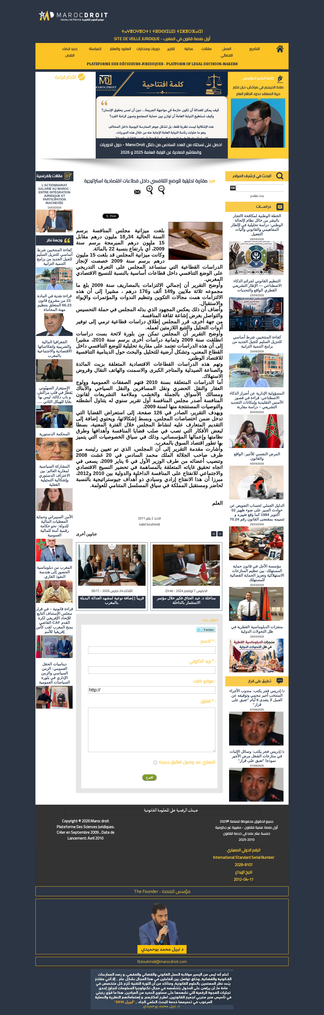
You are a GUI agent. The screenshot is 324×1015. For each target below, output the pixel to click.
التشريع (254, 49)
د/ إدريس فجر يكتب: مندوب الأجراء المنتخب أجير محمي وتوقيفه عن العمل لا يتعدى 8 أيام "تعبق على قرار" (257, 698)
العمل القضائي (226, 52)
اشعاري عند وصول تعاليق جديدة (187, 762)
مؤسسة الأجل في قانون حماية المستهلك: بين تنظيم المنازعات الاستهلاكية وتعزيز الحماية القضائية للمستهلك (257, 573)
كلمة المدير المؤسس (258, 78)
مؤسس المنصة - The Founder (162, 891)
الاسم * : (207, 641)
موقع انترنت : (204, 681)
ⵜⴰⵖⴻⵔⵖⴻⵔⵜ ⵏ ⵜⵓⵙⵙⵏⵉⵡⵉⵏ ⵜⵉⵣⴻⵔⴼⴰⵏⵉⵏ (162, 31)
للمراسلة (95, 49)
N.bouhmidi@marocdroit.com (162, 961)
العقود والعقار (120, 49)
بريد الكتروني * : (202, 661)
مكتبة (188, 49)
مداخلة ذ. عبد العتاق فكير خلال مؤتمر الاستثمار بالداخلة (186, 600)
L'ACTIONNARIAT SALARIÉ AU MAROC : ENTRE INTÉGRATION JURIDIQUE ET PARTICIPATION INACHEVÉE (54, 194)
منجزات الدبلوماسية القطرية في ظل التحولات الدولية (257, 629)
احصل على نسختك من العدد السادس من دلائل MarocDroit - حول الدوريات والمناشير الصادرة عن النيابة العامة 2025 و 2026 (161, 148)
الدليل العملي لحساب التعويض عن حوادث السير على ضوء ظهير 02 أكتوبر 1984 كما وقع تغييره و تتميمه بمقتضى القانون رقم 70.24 (257, 512)
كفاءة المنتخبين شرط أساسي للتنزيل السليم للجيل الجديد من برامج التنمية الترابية (54, 257)
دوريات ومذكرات (148, 49)
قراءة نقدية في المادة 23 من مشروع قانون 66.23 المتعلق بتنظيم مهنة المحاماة (54, 303)
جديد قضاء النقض (69, 52)
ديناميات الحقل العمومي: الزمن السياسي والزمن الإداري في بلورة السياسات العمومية (54, 673)
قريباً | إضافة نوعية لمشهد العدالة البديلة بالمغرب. (112, 600)
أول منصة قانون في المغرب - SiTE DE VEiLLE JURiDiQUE (162, 38)
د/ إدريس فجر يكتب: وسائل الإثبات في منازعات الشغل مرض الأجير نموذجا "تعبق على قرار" (257, 756)
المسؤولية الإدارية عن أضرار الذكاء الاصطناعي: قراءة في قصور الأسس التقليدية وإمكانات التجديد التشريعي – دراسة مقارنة (257, 400)
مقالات (206, 49)
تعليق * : (207, 701)
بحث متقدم (257, 196)
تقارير (171, 49)
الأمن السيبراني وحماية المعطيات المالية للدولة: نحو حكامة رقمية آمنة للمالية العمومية (54, 526)
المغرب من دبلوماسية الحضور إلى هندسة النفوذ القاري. (54, 572)
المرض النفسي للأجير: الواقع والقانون (257, 456)
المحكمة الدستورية (54, 434)
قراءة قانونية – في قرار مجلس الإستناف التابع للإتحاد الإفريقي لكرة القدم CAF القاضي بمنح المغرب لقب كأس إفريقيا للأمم (54, 620)
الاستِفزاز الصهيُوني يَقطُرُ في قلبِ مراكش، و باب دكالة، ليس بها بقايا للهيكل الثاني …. (54, 395)
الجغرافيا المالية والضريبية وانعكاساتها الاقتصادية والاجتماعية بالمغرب (54, 349)
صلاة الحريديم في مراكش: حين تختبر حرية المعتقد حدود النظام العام (258, 90)
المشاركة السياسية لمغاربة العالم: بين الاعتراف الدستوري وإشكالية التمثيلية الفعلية (54, 475)
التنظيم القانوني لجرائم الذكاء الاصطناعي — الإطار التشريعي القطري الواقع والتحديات (256, 285)
